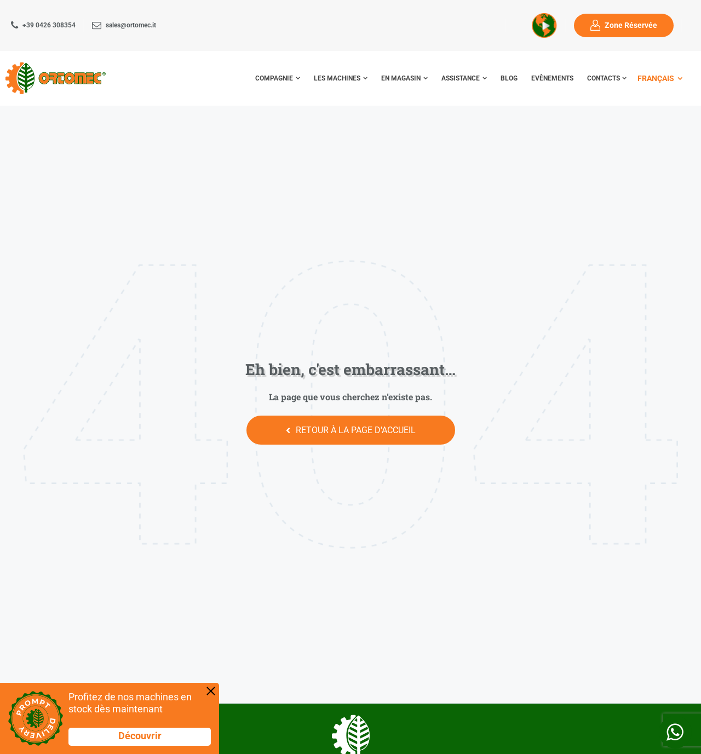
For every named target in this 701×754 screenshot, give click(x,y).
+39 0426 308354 (49, 25)
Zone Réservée (631, 25)
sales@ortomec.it (131, 25)
